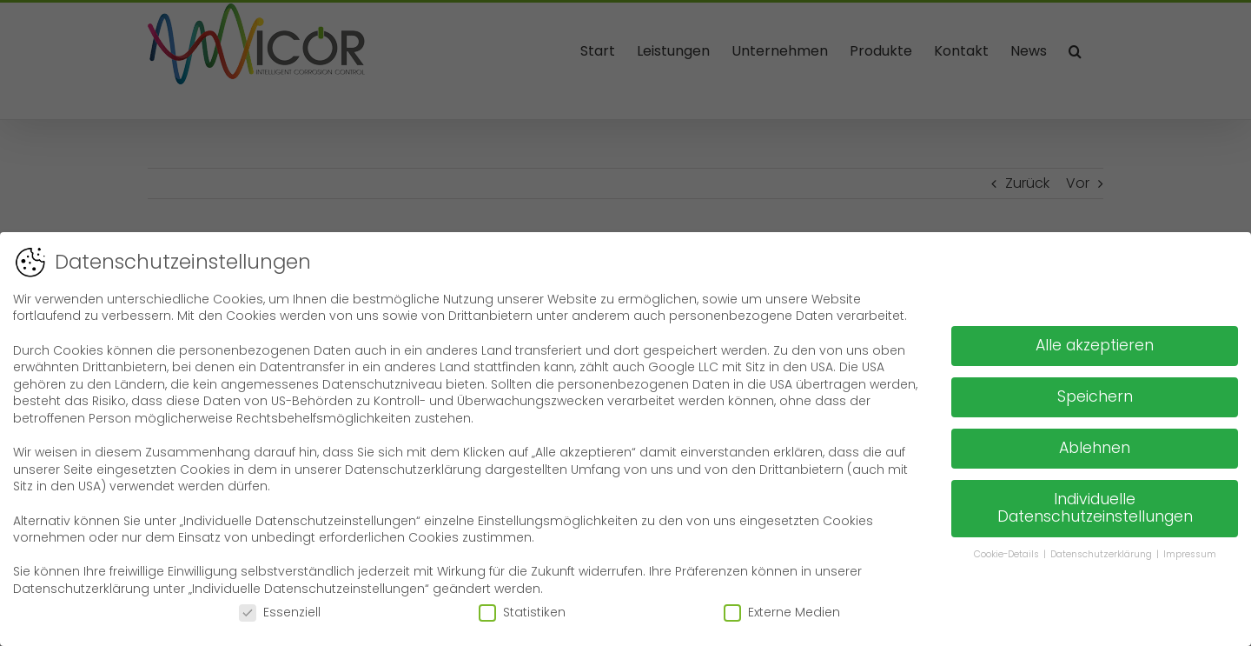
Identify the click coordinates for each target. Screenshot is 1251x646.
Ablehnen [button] (1094, 446)
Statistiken (522, 610)
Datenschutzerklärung (1102, 551)
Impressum (1189, 551)
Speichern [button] (1095, 394)
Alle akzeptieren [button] (1095, 343)
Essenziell (280, 610)
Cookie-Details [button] (1008, 551)
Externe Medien (782, 610)
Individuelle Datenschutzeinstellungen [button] (1095, 506)
